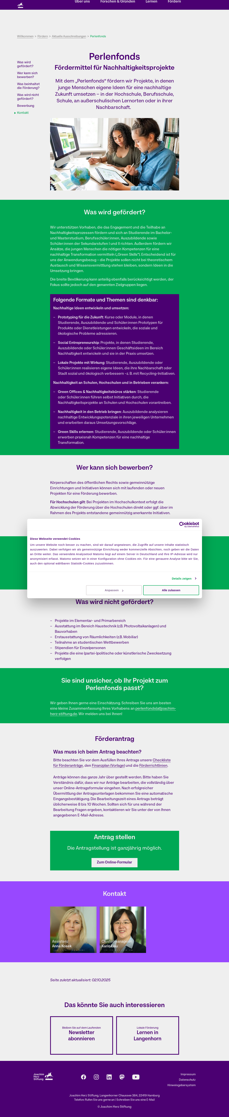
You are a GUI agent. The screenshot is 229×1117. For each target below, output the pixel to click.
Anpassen (114, 590)
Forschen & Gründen (117, 20)
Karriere (149, 5)
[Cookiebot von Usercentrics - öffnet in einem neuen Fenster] (182, 525)
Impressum (188, 1074)
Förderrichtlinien (153, 766)
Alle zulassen (171, 590)
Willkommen (25, 36)
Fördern (174, 20)
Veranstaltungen (98, 5)
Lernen (151, 20)
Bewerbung (25, 106)
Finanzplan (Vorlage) (108, 766)
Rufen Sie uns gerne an (100, 1100)
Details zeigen (182, 578)
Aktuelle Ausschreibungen (69, 36)
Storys (80, 5)
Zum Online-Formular (114, 862)
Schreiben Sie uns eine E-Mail (135, 1100)
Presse (163, 5)
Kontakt (135, 5)
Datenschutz (187, 1080)
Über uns (82, 20)
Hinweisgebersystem (181, 1085)
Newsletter (119, 5)
